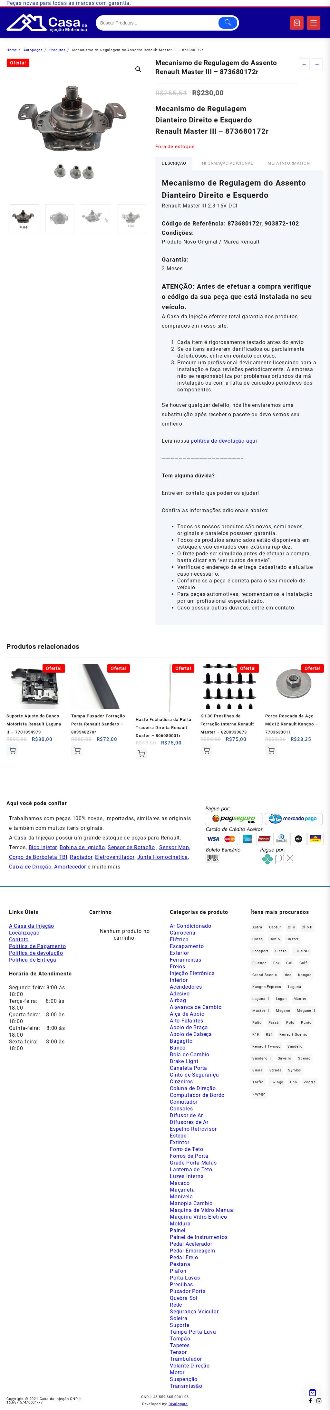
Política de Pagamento (37, 946)
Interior (179, 980)
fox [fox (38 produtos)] (276, 963)
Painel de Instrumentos (199, 1237)
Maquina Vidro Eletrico (198, 1217)
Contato (19, 939)
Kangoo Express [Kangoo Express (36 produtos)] (266, 987)
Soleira (179, 1318)
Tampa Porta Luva (193, 1332)
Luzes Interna (187, 1176)
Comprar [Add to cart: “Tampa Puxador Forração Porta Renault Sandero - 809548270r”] (76, 750)
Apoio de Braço (189, 1027)
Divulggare (178, 1404)
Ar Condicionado (190, 926)
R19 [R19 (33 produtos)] (255, 1034)
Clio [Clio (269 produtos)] (291, 927)
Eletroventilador (114, 857)
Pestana (180, 1264)
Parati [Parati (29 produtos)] (274, 1023)
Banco (178, 1048)
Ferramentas (185, 960)
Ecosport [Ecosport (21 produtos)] (260, 951)
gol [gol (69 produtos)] (289, 963)
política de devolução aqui (224, 441)
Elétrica (179, 939)
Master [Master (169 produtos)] (300, 999)
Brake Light (184, 1061)
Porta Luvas (185, 1278)
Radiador (81, 857)
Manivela (181, 1197)
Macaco (180, 1183)
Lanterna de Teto (191, 1169)
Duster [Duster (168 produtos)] (292, 939)
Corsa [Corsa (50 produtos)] (257, 939)
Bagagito (181, 1041)
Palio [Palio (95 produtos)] (257, 1023)
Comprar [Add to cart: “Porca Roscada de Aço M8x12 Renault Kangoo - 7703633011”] (271, 750)
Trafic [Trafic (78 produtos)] (258, 1082)
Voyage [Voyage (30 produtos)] (259, 1094)
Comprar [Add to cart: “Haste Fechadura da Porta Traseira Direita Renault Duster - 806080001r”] (141, 753)
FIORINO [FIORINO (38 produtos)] (301, 951)
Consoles (181, 1109)
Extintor (179, 1142)
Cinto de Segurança (194, 1075)
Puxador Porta (188, 1291)
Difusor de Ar (186, 1115)
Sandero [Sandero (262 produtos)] (295, 1046)
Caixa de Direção (30, 867)
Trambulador (186, 1359)
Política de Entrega (32, 960)
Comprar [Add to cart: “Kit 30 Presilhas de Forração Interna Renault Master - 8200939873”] (206, 750)
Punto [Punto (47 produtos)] (306, 1023)
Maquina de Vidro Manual (202, 1210)
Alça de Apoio (187, 1014)
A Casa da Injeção (31, 926)
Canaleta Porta (188, 1068)
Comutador (184, 1102)
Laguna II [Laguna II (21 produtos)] (260, 999)
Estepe (178, 1136)
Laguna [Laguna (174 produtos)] (294, 987)
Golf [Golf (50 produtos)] (303, 963)
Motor (177, 1372)
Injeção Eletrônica (192, 973)
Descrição (174, 163)
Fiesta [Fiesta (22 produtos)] (281, 951)
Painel (178, 1230)
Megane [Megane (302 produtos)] (283, 1011)
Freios (177, 967)
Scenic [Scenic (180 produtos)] (304, 1058)
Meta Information (288, 163)
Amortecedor (70, 867)
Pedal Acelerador (191, 1244)
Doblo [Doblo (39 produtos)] (275, 939)
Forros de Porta (189, 1156)
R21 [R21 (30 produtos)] (269, 1034)
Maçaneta (182, 1190)
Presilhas (181, 1284)
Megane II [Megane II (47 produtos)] (306, 1011)
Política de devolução (36, 953)
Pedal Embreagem (192, 1251)
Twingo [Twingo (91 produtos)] (276, 1082)
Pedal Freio (184, 1257)
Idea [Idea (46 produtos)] (287, 975)
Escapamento (187, 946)
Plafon (178, 1271)
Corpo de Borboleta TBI (38, 857)
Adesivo (180, 994)
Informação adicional (226, 163)
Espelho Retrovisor (193, 1129)
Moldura (180, 1224)
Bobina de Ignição (82, 847)
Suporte (179, 1325)
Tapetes (180, 1345)
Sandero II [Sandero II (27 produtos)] (261, 1058)
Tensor (178, 1352)
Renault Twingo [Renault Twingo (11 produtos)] (266, 1046)
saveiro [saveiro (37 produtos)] (285, 1058)
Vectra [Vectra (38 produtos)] (310, 1082)
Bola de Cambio (189, 1054)
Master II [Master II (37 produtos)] (260, 1011)
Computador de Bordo (197, 1095)
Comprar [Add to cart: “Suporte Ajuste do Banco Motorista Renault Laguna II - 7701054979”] (12, 750)
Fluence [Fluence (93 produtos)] (259, 963)
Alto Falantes (186, 1021)
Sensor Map (174, 847)
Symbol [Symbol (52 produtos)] (295, 1070)
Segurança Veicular (194, 1312)
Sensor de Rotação (131, 847)
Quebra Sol (184, 1298)
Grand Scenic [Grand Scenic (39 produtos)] (264, 975)
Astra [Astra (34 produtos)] (257, 927)
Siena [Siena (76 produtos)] (257, 1070)
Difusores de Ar (189, 1122)
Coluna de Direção (193, 1088)
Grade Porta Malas (193, 1163)
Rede (176, 1305)
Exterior (179, 953)
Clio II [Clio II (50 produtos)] (307, 927)
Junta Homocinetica (162, 857)
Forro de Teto (186, 1149)
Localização (24, 933)
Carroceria (183, 933)
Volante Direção (190, 1366)
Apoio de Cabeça (191, 1034)
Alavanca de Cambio (195, 1007)
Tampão (180, 1339)
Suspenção (184, 1379)
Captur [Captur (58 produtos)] (275, 927)
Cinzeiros (181, 1082)
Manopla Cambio (191, 1203)
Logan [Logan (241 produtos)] (281, 999)
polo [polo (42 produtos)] (290, 1023)
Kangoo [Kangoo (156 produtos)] (305, 975)
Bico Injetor (43, 847)
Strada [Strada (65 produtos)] (275, 1070)
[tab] (173, 163)
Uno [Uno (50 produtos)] (293, 1082)
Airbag (178, 1000)
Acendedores (186, 987)
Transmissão (186, 1386)
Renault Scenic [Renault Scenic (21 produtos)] (293, 1034)
